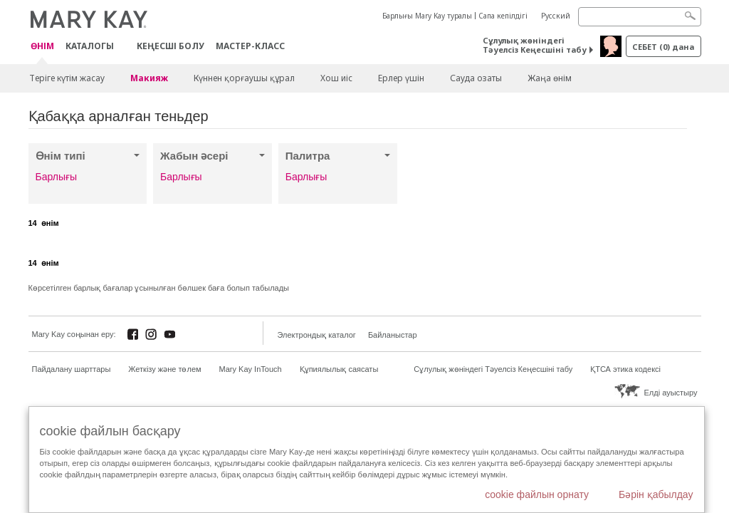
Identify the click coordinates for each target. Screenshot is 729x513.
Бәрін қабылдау (656, 494)
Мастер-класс (250, 46)
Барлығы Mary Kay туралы (427, 16)
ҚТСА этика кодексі (625, 369)
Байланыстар (392, 335)
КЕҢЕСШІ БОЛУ (170, 46)
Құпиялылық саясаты (339, 369)
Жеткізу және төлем (164, 369)
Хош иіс (336, 78)
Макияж (149, 78)
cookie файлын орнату (537, 494)
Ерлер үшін (401, 78)
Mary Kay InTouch (250, 369)
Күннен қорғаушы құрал (244, 78)
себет (663, 46)
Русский (555, 16)
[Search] (639, 16)
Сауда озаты (476, 78)
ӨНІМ (42, 46)
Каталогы (89, 46)
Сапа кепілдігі (503, 16)
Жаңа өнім (550, 78)
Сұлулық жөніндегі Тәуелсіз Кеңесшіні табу (535, 45)
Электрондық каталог (317, 335)
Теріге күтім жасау (67, 78)
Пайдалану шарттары (71, 369)
